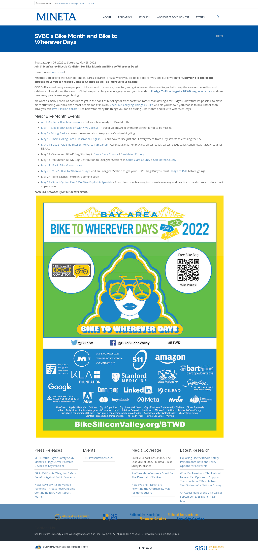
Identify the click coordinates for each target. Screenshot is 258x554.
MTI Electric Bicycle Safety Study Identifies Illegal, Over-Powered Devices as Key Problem (54, 462)
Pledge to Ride (178, 171)
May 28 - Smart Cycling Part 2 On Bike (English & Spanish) (76, 182)
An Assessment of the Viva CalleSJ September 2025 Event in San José (201, 496)
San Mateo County (132, 154)
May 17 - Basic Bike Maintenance (61, 165)
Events (200, 17)
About (107, 17)
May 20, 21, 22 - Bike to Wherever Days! (65, 171)
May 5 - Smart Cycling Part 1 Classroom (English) (71, 139)
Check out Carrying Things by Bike (131, 105)
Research (144, 17)
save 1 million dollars (64, 109)
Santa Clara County (106, 154)
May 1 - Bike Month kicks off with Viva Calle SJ (69, 128)
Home (220, 36)
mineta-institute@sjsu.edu (70, 3)
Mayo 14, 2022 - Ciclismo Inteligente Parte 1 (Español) (74, 144)
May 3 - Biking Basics (54, 133)
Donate (91, 3)
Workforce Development (173, 17)
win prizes (58, 72)
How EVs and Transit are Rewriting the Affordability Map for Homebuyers (150, 488)
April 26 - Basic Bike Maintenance (61, 122)
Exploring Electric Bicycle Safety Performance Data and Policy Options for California (199, 462)
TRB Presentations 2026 (98, 458)
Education (125, 17)
